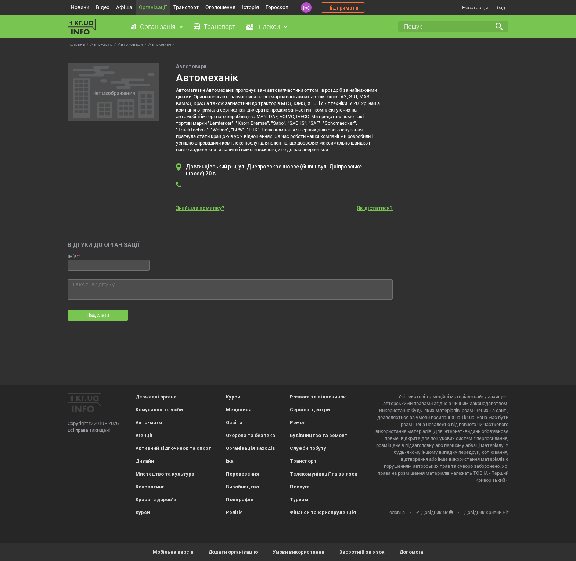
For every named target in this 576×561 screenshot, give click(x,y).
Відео (102, 7)
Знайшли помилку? (200, 208)
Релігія (234, 512)
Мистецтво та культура (165, 474)
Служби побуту (308, 448)
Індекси (268, 26)
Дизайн (145, 461)
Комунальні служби (159, 409)
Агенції (144, 435)
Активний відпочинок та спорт (173, 448)
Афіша (124, 7)
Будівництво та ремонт (319, 435)
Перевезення (242, 474)
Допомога (411, 552)
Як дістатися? (375, 208)
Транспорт (186, 7)
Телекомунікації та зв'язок (323, 474)
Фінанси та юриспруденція (323, 512)
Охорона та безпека (250, 435)
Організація (158, 26)
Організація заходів (250, 448)
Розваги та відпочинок (318, 397)
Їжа (230, 461)
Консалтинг (150, 486)
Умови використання (298, 552)
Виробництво (242, 486)
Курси (143, 512)
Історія (250, 7)
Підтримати (343, 8)
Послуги (300, 486)
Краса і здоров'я (156, 499)
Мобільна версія (173, 552)
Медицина (239, 409)
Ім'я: (73, 256)
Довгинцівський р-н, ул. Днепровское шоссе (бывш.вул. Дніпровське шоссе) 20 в (274, 170)
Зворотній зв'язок (362, 552)
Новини (80, 7)
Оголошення (220, 7)
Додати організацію (233, 552)
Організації (153, 7)
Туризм (299, 499)
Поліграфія (239, 499)
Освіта (234, 422)
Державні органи (156, 397)
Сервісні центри (310, 409)
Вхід (500, 7)
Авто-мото (149, 422)
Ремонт (299, 422)
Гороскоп (277, 7)
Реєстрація (475, 7)
